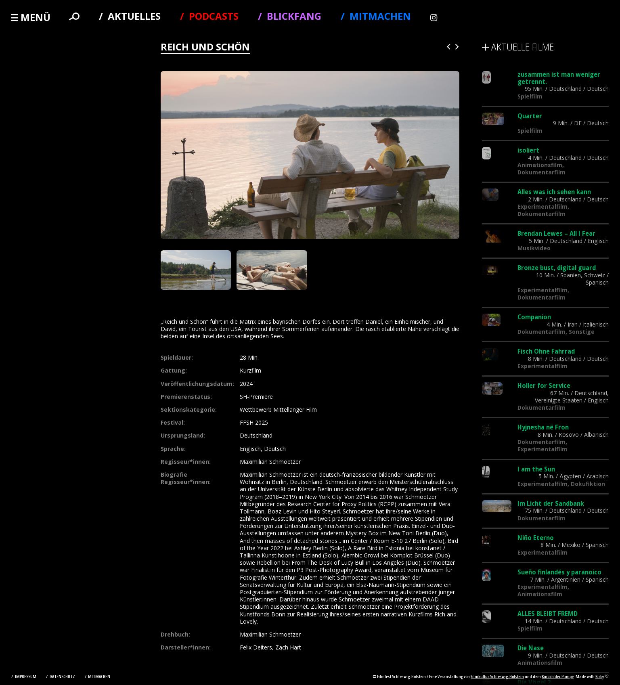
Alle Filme (496, 652)
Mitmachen (99, 676)
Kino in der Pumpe (558, 676)
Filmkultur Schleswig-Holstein (497, 676)
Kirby (599, 676)
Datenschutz (63, 676)
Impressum (26, 676)
